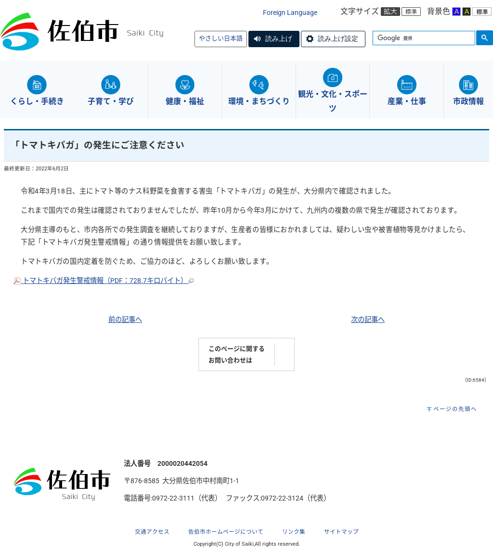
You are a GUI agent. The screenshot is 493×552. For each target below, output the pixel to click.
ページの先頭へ (455, 409)
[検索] (422, 38)
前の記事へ (125, 320)
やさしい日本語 (221, 38)
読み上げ (278, 38)
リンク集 (293, 531)
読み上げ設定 (338, 38)
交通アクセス (152, 531)
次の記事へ (368, 320)
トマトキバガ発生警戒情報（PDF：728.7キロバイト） (103, 281)
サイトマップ (341, 531)
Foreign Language (290, 13)
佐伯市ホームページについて (225, 531)
